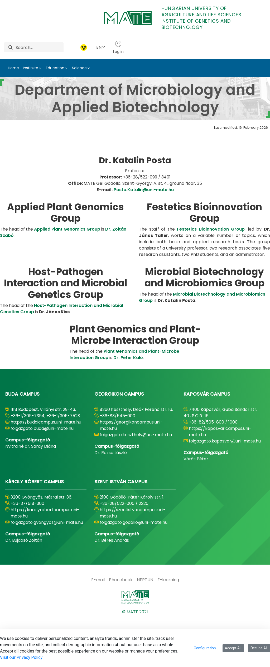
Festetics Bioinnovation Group (211, 278)
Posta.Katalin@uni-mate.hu (144, 239)
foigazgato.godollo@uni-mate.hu (133, 572)
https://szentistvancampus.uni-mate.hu (133, 562)
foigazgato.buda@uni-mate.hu (42, 478)
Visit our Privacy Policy (21, 657)
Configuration (205, 648)
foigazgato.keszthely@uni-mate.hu (136, 484)
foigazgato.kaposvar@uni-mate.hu (225, 490)
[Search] (40, 47)
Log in (118, 47)
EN (101, 47)
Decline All (259, 648)
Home (13, 68)
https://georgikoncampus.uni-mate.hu (131, 474)
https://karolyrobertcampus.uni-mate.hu (45, 562)
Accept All (233, 648)
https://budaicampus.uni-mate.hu (46, 471)
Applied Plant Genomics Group (67, 278)
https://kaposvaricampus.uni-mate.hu (220, 481)
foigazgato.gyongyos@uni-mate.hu (47, 572)
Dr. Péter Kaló (128, 407)
